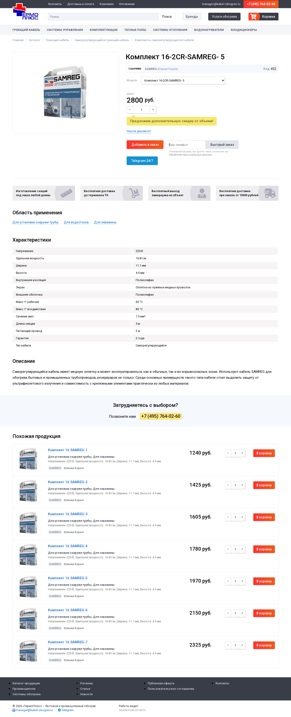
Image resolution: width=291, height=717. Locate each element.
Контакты (55, 4)
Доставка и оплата (80, 4)
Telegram (66, 710)
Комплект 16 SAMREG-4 (68, 546)
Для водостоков (76, 222)
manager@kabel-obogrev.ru (33, 710)
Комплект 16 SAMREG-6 (68, 610)
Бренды (192, 16)
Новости (86, 694)
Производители (24, 688)
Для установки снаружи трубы (35, 222)
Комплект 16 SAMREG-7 (68, 642)
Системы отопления (170, 30)
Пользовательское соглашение (171, 688)
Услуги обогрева (224, 16)
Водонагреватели (209, 30)
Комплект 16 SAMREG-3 (68, 514)
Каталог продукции (26, 683)
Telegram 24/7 (142, 161)
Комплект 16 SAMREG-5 (68, 578)
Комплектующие (104, 30)
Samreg (142, 69)
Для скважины (105, 222)
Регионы (86, 683)
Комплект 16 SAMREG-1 (68, 450)
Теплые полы (135, 30)
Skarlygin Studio (132, 710)
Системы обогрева (26, 694)
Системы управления (65, 30)
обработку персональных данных (190, 154)
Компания (106, 4)
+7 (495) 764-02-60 (261, 4)
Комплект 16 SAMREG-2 (68, 482)
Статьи (85, 688)
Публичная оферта (161, 683)
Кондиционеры (244, 30)
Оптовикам (127, 4)
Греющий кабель (26, 30)
